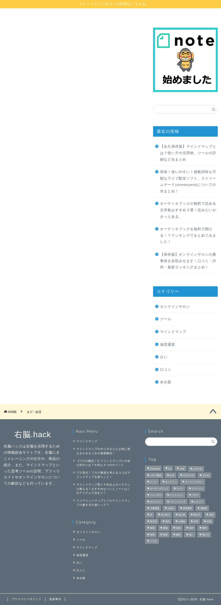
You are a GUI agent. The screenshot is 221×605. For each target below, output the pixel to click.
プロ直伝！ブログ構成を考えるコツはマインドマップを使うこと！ (103, 474)
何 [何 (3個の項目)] (151, 515)
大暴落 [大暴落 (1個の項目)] (181, 521)
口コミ (165, 370)
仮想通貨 (167, 344)
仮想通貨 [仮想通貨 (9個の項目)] (187, 508)
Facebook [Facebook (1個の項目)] (155, 469)
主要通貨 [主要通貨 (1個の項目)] (154, 508)
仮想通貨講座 (169, 14)
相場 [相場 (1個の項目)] (152, 534)
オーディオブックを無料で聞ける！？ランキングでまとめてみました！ (188, 235)
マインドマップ (173, 332)
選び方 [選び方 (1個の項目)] (205, 534)
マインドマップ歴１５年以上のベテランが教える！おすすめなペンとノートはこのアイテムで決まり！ (103, 489)
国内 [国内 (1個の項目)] (167, 521)
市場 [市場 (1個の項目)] (209, 521)
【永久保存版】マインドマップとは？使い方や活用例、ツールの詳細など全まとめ (188, 153)
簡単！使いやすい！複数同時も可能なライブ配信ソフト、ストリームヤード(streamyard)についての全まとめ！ (188, 181)
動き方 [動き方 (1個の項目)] (197, 515)
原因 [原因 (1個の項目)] (211, 515)
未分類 (165, 382)
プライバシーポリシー (26, 599)
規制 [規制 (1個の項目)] (165, 534)
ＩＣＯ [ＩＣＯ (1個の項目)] (153, 541)
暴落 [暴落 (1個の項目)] (152, 528)
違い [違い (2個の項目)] (191, 534)
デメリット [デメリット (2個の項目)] (197, 488)
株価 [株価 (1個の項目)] (165, 528)
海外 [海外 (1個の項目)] (191, 528)
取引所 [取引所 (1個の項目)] (153, 521)
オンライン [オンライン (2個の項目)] (171, 482)
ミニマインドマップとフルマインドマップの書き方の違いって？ (103, 502)
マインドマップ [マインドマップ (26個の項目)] (178, 502)
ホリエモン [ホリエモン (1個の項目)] (155, 502)
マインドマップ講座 (23, 16)
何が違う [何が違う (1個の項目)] (165, 515)
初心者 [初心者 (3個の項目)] (181, 515)
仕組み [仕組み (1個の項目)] (171, 508)
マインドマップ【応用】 (60, 16)
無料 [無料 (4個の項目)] (204, 528)
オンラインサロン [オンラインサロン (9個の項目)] (194, 482)
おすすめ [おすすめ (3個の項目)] (197, 469)
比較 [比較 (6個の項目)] (178, 528)
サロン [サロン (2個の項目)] (180, 488)
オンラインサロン (97, 14)
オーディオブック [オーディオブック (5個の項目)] (159, 488)
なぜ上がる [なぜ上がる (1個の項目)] (188, 475)
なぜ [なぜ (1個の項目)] (172, 475)
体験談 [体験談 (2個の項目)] (203, 508)
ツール (165, 319)
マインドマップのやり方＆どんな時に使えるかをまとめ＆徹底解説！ (103, 451)
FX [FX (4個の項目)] (169, 469)
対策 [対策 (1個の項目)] (196, 521)
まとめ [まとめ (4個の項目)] (206, 475)
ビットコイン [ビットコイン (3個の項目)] (176, 495)
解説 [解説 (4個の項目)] (178, 534)
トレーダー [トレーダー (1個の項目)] (155, 495)
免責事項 (55, 599)
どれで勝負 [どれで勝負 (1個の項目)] (155, 475)
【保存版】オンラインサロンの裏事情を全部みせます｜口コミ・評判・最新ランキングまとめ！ (188, 261)
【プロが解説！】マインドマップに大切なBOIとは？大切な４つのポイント (103, 463)
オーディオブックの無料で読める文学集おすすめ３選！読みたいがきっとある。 (188, 210)
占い (133, 14)
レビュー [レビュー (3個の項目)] (198, 502)
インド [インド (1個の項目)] (153, 482)
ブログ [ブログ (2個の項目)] (195, 495)
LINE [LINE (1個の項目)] (182, 469)
